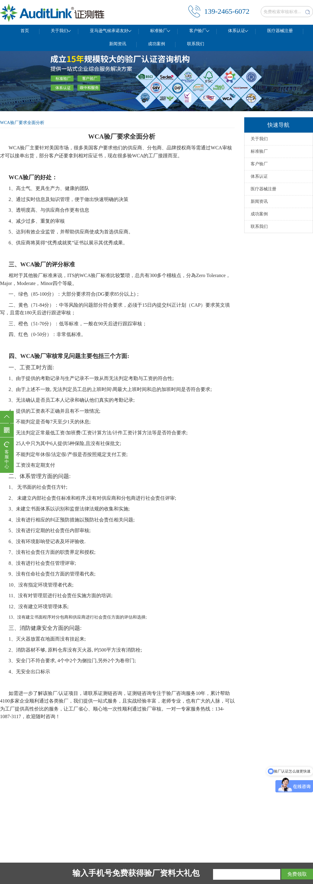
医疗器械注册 (280, 30)
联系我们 (195, 44)
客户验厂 (197, 30)
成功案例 (156, 44)
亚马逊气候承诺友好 (109, 30)
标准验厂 (158, 30)
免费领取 (297, 874)
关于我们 (59, 30)
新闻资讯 (117, 44)
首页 (24, 30)
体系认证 (236, 30)
